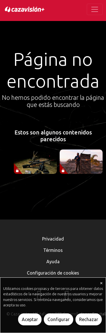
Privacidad (53, 238)
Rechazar (88, 319)
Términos (53, 250)
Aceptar (30, 319)
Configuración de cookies (53, 272)
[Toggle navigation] (95, 9)
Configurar (58, 319)
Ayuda (53, 261)
